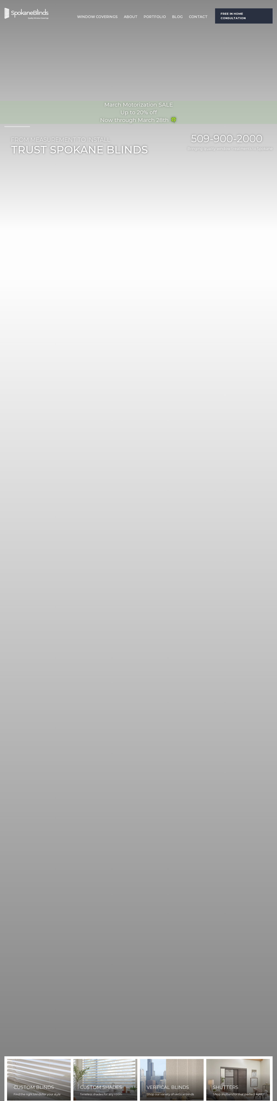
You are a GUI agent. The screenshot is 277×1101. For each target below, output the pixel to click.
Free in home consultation (233, 16)
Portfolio (155, 17)
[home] (37, 16)
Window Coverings (97, 17)
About (131, 17)
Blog (177, 17)
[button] (97, 16)
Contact (198, 17)
